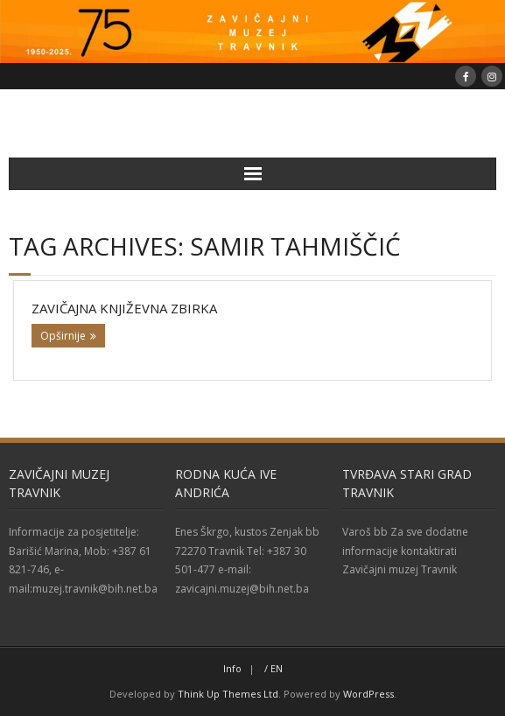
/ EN (273, 668)
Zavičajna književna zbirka (124, 308)
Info (232, 668)
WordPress (368, 693)
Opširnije (63, 335)
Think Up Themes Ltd (228, 693)
